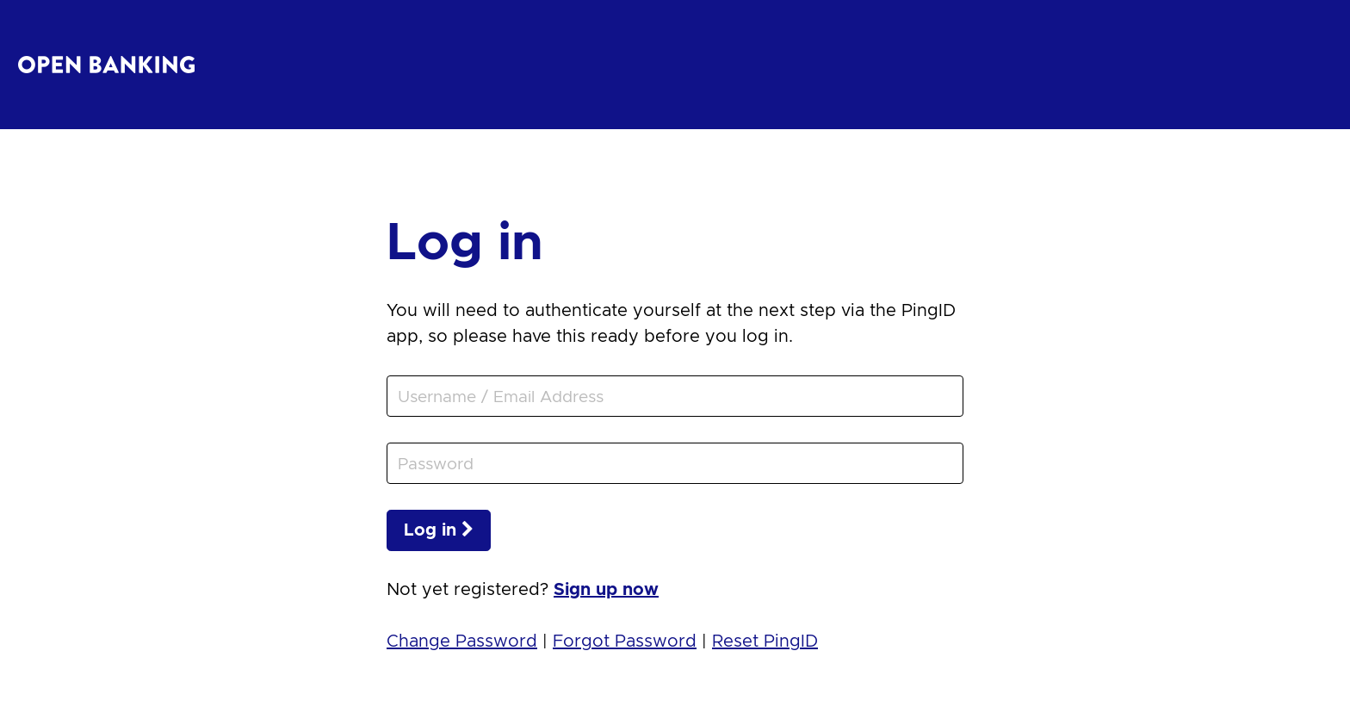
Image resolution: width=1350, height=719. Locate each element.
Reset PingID (765, 641)
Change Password (462, 641)
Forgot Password (625, 641)
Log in (439, 530)
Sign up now (606, 589)
